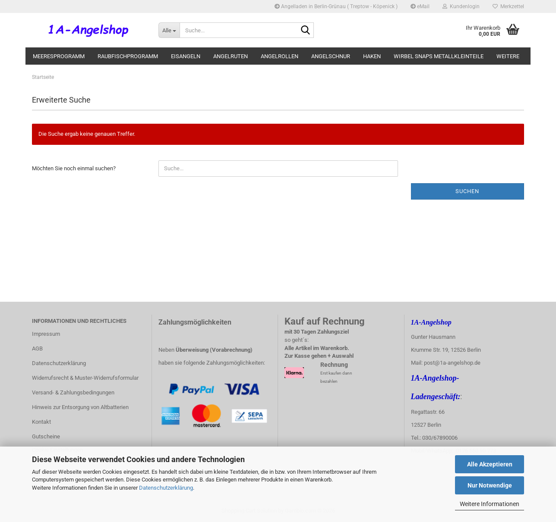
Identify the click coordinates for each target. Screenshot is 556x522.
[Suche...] (169, 30)
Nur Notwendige (490, 485)
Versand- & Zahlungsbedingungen (73, 392)
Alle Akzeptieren (489, 464)
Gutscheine (46, 436)
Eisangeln (185, 56)
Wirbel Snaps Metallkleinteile (438, 56)
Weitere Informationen (489, 503)
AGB (37, 348)
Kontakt (41, 422)
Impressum (46, 334)
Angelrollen (279, 56)
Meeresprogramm (59, 56)
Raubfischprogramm (128, 56)
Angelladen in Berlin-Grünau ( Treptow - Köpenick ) (336, 6)
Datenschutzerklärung (166, 487)
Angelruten (230, 56)
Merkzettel (508, 6)
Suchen (467, 191)
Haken (372, 56)
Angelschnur (330, 56)
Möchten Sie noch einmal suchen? (74, 168)
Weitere (507, 56)
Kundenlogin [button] (461, 6)
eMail (420, 6)
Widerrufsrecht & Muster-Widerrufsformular (85, 378)
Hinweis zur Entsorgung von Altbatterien (80, 407)
